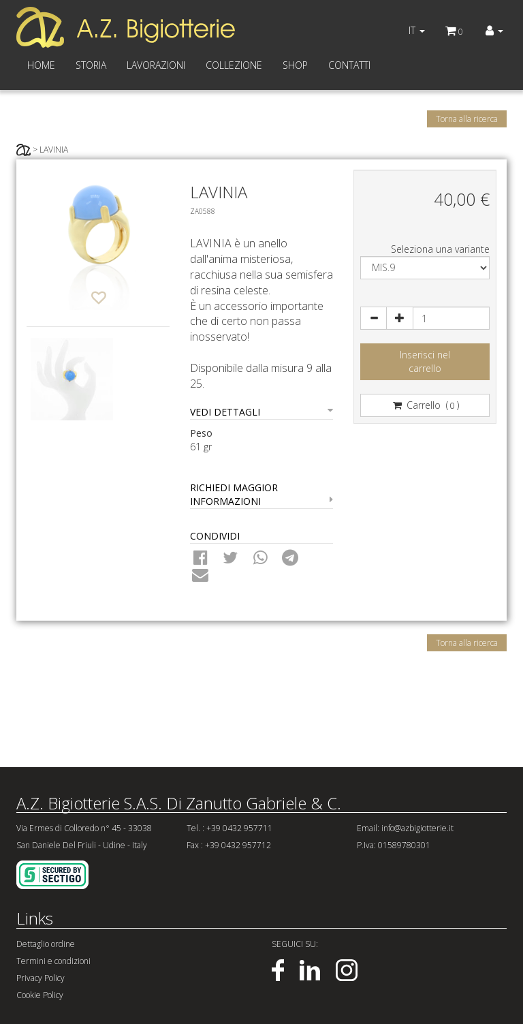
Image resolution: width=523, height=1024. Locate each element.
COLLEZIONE (234, 65)
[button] (494, 31)
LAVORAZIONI (156, 65)
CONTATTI (349, 65)
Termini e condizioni (53, 961)
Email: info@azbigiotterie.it (405, 828)
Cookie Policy (39, 995)
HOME (41, 65)
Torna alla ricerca (467, 119)
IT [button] (417, 30)
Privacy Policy (40, 978)
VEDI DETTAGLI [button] (261, 411)
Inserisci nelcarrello (425, 361)
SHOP (295, 65)
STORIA (91, 65)
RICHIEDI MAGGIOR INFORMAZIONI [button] (261, 494)
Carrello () (425, 405)
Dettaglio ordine (45, 944)
